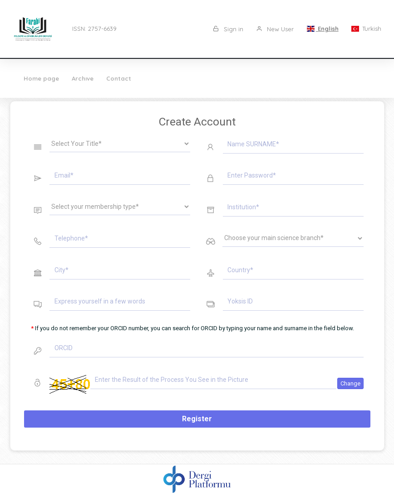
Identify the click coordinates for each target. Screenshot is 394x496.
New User (275, 29)
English (322, 28)
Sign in (228, 29)
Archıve (83, 78)
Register (197, 418)
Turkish (366, 28)
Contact (118, 78)
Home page (41, 78)
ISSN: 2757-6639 (94, 28)
